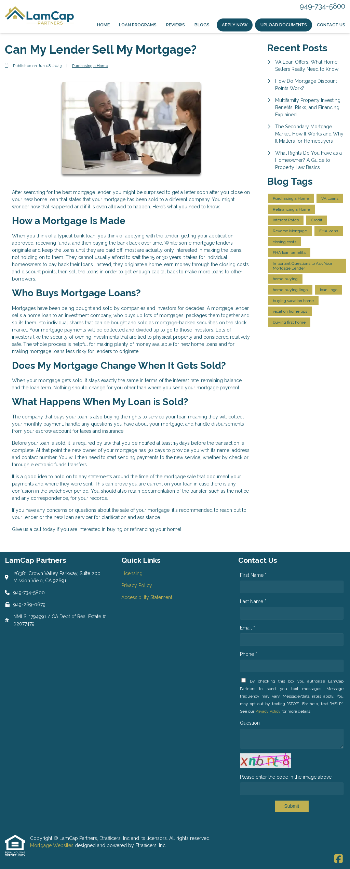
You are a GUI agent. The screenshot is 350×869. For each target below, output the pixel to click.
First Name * (253, 575)
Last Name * (253, 601)
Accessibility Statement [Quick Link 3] (146, 597)
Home (103, 24)
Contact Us (331, 24)
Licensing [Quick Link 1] (132, 573)
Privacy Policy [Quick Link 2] (136, 585)
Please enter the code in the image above (286, 777)
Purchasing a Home (90, 65)
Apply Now (234, 24)
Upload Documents (283, 24)
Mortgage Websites (52, 845)
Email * (247, 628)
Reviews (175, 24)
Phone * (248, 654)
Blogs (202, 24)
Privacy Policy (268, 711)
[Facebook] (338, 859)
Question (250, 723)
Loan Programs (138, 24)
